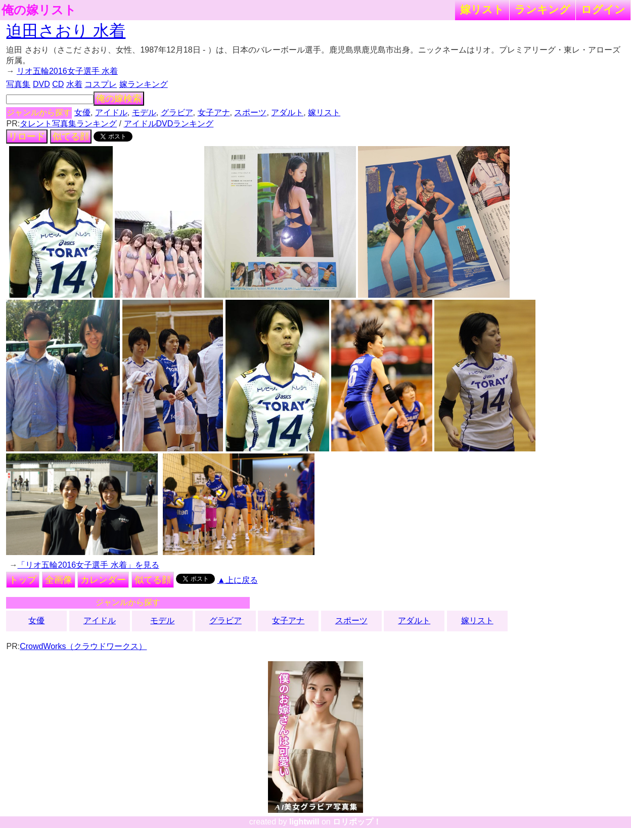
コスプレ (100, 84)
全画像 (58, 580)
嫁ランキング (143, 84)
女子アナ (214, 112)
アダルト (287, 112)
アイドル (111, 112)
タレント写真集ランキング (68, 123)
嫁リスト (482, 9)
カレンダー (103, 580)
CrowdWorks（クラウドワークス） (83, 646)
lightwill (304, 821)
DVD (41, 84)
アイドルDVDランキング (169, 123)
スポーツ (250, 112)
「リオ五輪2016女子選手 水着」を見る (88, 565)
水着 (74, 84)
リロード (27, 136)
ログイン (603, 9)
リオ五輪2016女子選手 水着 (67, 71)
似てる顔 (71, 136)
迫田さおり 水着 (65, 31)
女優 (82, 112)
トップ (22, 580)
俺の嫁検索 (119, 99)
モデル (144, 112)
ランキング (542, 9)
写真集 (18, 84)
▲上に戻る (237, 580)
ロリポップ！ (357, 821)
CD (58, 84)
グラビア (177, 112)
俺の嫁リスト (39, 10)
